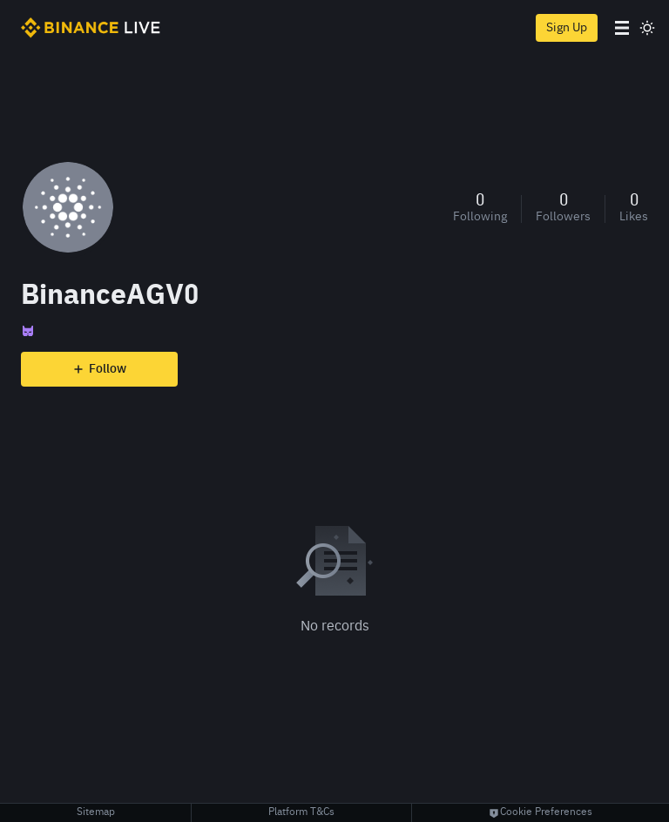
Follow (99, 369)
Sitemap (96, 812)
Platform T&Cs (301, 812)
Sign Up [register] (566, 28)
